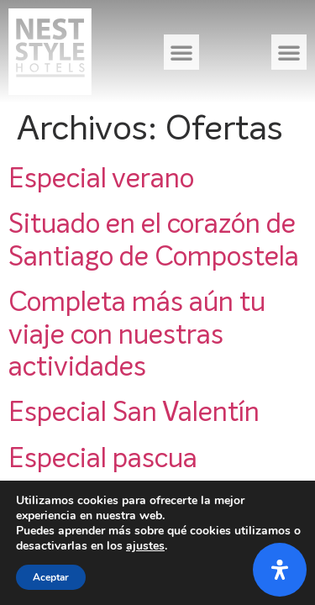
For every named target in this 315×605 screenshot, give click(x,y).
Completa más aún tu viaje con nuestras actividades (136, 335)
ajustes (145, 546)
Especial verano (101, 179)
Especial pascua (102, 459)
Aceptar (51, 577)
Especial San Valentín (134, 413)
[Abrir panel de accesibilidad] (280, 570)
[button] (181, 52)
